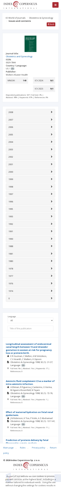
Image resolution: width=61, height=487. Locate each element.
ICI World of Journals (16, 17)
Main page (8, 447)
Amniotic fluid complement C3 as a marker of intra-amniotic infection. (30, 383)
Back (51, 24)
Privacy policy (38, 447)
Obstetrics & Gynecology (41, 17)
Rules (23, 447)
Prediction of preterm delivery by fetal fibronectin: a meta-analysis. (27, 442)
